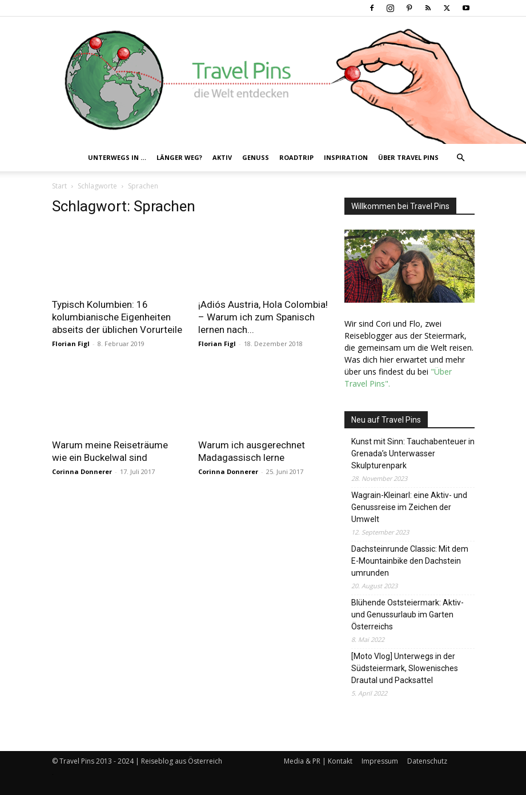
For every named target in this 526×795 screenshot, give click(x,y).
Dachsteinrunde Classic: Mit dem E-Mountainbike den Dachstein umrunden (409, 560)
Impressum (380, 761)
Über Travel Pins (408, 157)
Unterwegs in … (117, 157)
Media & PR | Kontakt (318, 761)
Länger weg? (179, 157)
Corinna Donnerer (82, 471)
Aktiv (222, 157)
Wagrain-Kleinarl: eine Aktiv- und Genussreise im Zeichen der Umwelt (409, 507)
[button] (461, 157)
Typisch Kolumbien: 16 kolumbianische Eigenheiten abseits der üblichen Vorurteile (117, 317)
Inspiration (346, 157)
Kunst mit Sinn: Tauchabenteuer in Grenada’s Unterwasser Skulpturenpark (413, 453)
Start (59, 186)
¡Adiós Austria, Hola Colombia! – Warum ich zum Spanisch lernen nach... (263, 317)
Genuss (255, 157)
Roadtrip (296, 157)
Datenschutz (427, 761)
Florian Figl (71, 343)
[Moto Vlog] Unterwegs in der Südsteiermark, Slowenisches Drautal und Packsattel (404, 668)
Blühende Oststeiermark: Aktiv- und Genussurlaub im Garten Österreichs (407, 614)
